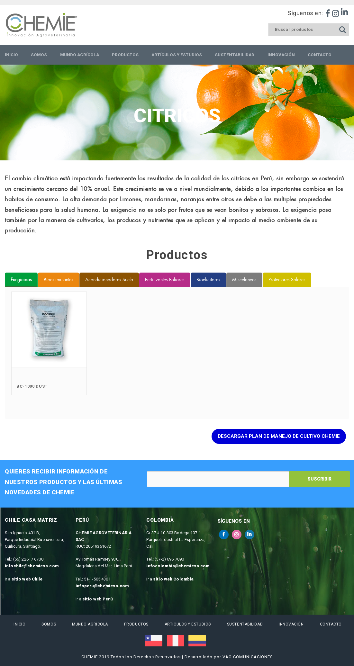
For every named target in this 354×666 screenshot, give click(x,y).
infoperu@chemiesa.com (102, 585)
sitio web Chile (27, 579)
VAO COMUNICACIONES (247, 656)
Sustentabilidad (244, 624)
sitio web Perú (97, 599)
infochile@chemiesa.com (32, 565)
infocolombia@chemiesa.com (177, 565)
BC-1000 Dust (32, 386)
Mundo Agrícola (89, 624)
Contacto (330, 624)
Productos (135, 624)
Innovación (290, 624)
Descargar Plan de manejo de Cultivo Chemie (279, 436)
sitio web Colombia (173, 579)
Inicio (19, 624)
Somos (48, 624)
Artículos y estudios (187, 624)
